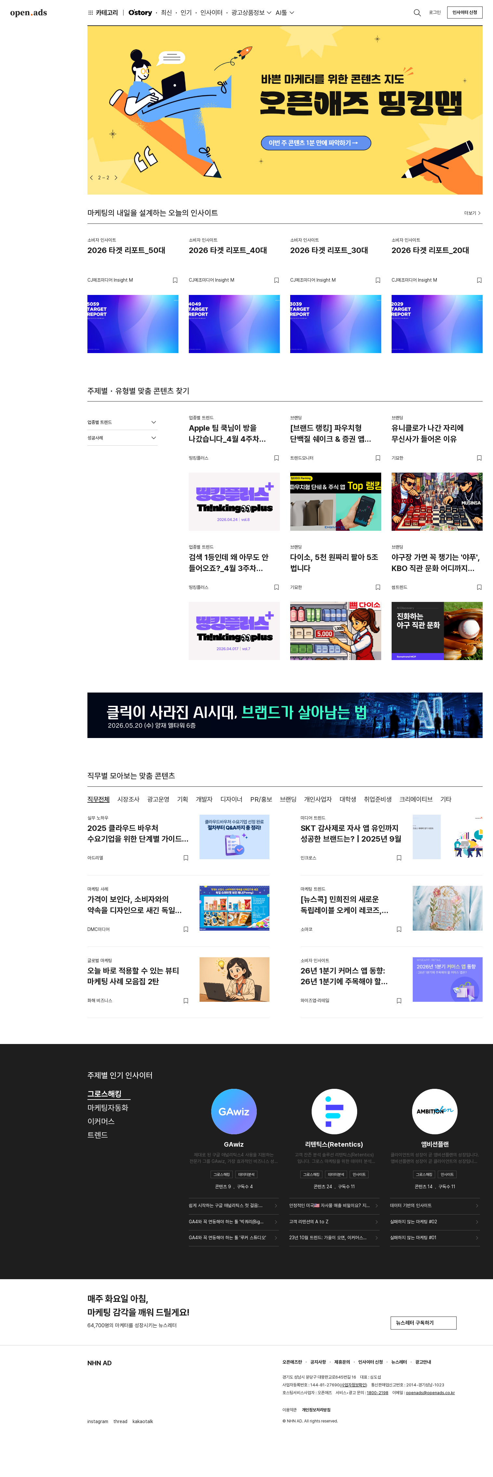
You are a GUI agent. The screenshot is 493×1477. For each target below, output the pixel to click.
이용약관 (289, 1409)
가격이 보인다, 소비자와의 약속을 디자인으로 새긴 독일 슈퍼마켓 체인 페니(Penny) (131, 906)
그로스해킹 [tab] (109, 1094)
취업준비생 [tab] (378, 799)
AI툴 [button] (281, 13)
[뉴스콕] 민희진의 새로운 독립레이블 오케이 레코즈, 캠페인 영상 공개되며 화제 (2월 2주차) (349, 906)
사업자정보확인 (353, 1384)
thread (120, 1421)
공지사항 (318, 1362)
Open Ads (28, 13)
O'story (140, 12)
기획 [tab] (182, 799)
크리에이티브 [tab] (416, 799)
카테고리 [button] (102, 13)
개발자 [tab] (204, 799)
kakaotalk (143, 1421)
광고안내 (423, 1362)
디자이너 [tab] (231, 799)
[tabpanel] (285, 911)
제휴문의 (342, 1362)
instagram (97, 1421)
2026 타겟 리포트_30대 (329, 250)
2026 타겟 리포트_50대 (126, 250)
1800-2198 (377, 1392)
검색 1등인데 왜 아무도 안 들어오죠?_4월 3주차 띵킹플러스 (228, 564)
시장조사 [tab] (128, 799)
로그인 (435, 12)
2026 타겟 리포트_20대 (430, 250)
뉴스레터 (399, 1362)
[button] (91, 178)
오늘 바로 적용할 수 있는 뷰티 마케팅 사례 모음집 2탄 (133, 976)
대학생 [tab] (348, 799)
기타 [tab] (445, 799)
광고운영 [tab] (158, 799)
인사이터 (212, 13)
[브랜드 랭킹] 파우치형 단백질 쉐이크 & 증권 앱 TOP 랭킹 (327, 434)
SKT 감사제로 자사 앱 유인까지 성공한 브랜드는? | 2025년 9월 (351, 833)
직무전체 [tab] (98, 799)
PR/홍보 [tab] (261, 799)
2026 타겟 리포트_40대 (228, 250)
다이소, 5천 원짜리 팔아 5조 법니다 (334, 563)
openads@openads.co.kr (430, 1392)
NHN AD (99, 1363)
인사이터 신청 (465, 12)
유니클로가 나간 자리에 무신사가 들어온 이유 (428, 433)
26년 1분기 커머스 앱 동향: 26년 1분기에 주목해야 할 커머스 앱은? (343, 977)
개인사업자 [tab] (318, 799)
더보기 (473, 213)
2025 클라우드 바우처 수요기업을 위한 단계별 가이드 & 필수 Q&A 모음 (138, 834)
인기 (186, 13)
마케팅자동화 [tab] (107, 1108)
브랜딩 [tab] (288, 799)
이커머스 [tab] (101, 1121)
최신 (166, 13)
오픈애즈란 (292, 1362)
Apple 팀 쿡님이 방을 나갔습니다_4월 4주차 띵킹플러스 (224, 434)
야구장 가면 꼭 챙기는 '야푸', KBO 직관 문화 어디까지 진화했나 (436, 564)
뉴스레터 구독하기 (423, 1323)
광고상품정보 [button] (248, 13)
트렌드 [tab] (97, 1135)
